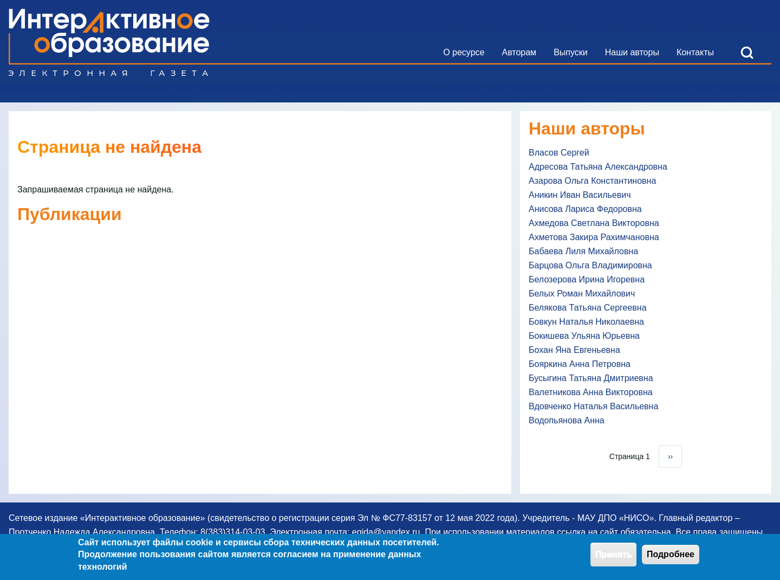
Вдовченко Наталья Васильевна (593, 406)
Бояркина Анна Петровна (579, 364)
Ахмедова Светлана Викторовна (594, 223)
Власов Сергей (559, 152)
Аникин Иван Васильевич (580, 194)
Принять (613, 557)
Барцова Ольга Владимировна (590, 265)
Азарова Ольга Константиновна (592, 180)
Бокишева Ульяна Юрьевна (584, 335)
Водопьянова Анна (566, 420)
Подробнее (670, 557)
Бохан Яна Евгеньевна (574, 350)
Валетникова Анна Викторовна (591, 392)
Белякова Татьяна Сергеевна (588, 307)
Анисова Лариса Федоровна (585, 209)
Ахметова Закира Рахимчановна (594, 237)
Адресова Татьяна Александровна (598, 166)
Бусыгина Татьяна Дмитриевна (591, 378)
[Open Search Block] (747, 52)
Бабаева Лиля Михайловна (583, 251)
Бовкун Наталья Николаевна (586, 321)
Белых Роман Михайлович (582, 293)
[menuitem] (463, 52)
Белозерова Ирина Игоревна (587, 279)
